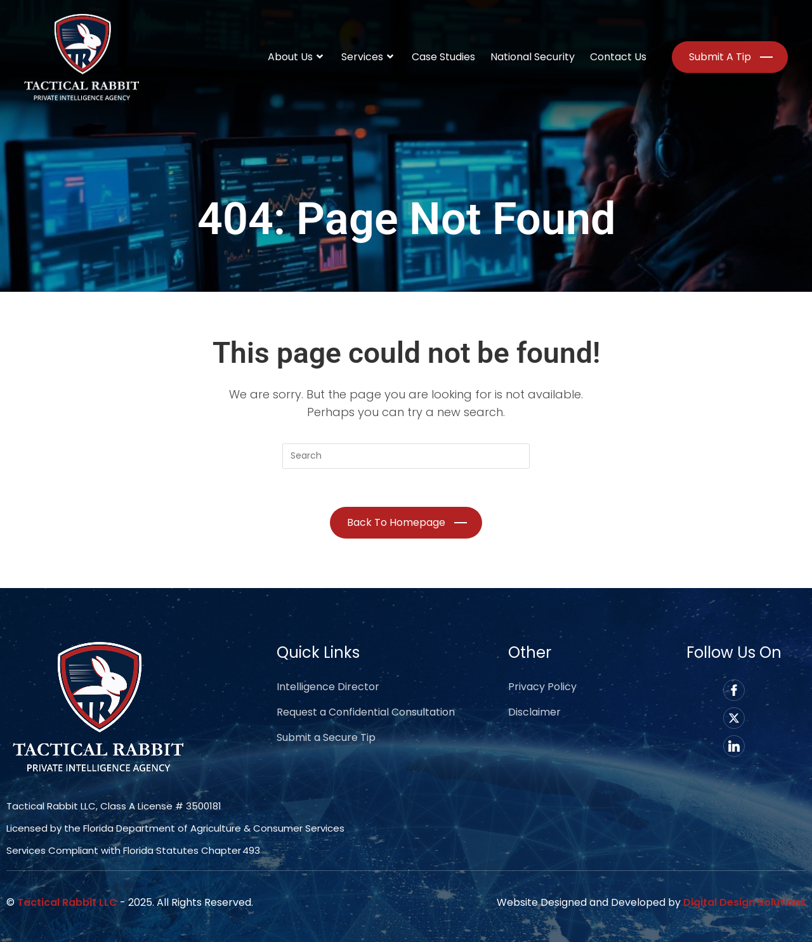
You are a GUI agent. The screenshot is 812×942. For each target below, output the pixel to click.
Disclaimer (534, 712)
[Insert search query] (406, 456)
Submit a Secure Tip (326, 737)
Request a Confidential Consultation (366, 712)
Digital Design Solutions (744, 902)
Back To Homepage (396, 522)
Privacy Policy (542, 686)
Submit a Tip (720, 56)
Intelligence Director (328, 686)
